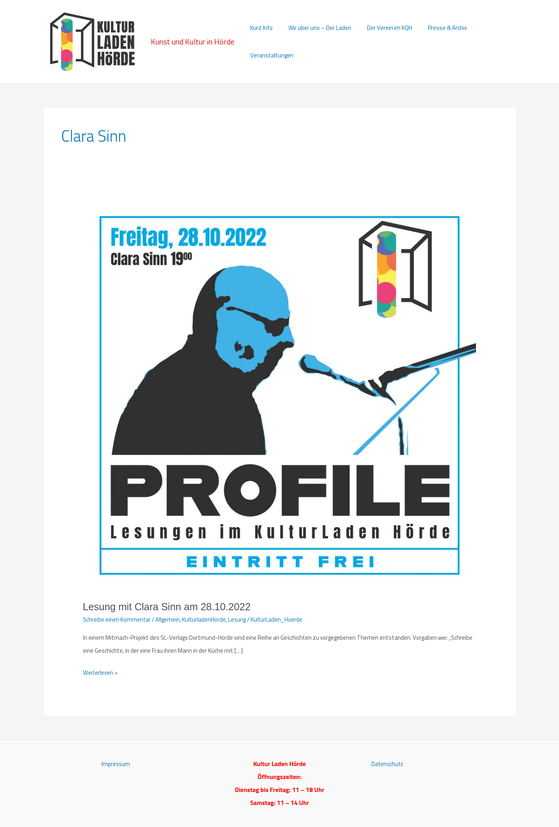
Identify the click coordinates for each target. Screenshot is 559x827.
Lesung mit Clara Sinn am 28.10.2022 (169, 607)
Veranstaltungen (488, 41)
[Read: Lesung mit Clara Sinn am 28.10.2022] (279, 394)
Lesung (238, 619)
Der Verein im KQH (381, 41)
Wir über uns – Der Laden (315, 41)
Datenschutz (388, 763)
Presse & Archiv (435, 41)
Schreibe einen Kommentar (117, 619)
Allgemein (168, 619)
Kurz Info (261, 41)
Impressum (115, 763)
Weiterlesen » (100, 672)
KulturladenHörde (205, 619)
